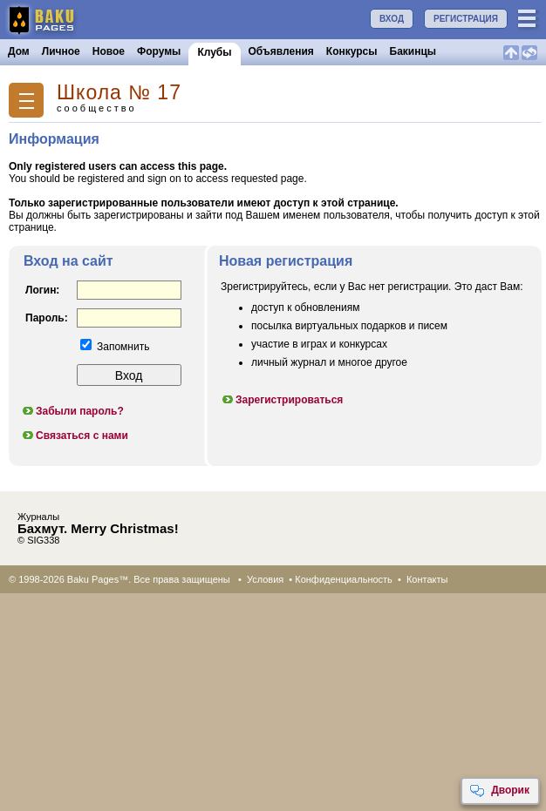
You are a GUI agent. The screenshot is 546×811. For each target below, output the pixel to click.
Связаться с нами (74, 435)
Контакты (427, 579)
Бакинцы (413, 51)
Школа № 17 (119, 93)
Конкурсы (352, 51)
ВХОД (391, 19)
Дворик (499, 791)
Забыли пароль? (72, 411)
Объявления (281, 51)
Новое (108, 51)
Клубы (214, 52)
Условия (265, 579)
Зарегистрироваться (282, 400)
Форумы (159, 51)
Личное (61, 51)
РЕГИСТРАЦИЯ (465, 19)
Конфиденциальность (343, 579)
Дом (19, 51)
